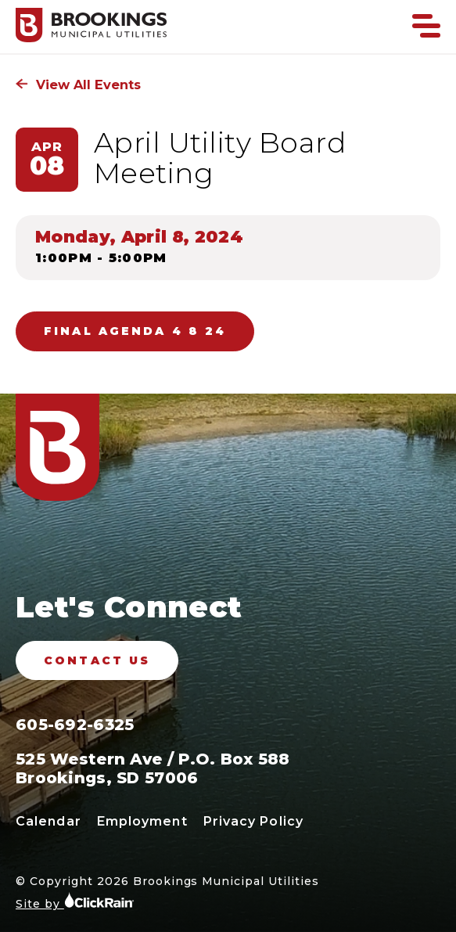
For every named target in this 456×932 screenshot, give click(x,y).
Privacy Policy (253, 821)
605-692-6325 (75, 724)
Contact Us (97, 660)
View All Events (78, 84)
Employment (142, 821)
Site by (75, 901)
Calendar (48, 821)
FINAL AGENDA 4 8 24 (135, 331)
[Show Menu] (426, 25)
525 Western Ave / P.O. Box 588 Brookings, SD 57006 (153, 768)
